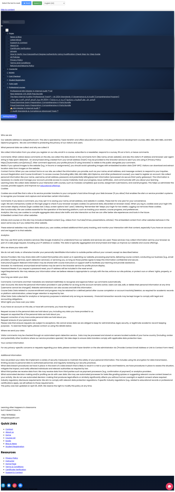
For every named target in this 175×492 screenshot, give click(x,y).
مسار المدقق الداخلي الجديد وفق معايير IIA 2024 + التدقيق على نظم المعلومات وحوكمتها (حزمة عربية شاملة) (50, 100)
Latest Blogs (17, 40)
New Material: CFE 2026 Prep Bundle (26, 94)
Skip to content (8, 9)
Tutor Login (13, 84)
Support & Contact (20, 43)
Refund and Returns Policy (23, 66)
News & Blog (17, 37)
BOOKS (11, 73)
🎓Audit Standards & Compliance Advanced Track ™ (33, 111)
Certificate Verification (21, 48)
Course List (10, 438)
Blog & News (11, 444)
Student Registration (17, 80)
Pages (11, 33)
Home (8, 435)
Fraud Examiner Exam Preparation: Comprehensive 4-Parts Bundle (38, 102)
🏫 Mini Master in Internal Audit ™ (25, 108)
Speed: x (37, 3)
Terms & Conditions (14, 467)
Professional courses (17, 87)
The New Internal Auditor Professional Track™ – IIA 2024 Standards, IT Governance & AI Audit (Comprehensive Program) (58, 97)
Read (26, 3)
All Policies (16, 57)
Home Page (11, 464)
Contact (9, 430)
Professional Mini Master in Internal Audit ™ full (30, 91)
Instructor (10, 461)
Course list (13, 69)
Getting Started (9, 117)
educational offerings (50, 186)
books (8, 441)
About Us (16, 46)
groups (15, 51)
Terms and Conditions (21, 63)
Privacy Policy (18, 60)
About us (10, 432)
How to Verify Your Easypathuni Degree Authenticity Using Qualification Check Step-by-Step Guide (51, 54)
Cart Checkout (14, 76)
